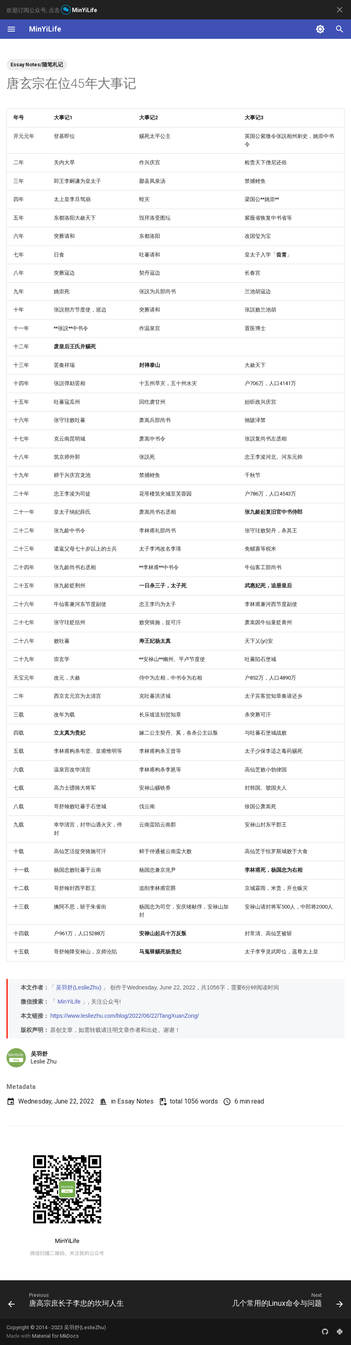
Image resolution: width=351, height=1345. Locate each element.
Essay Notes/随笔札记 (37, 64)
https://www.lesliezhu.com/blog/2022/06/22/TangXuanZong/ (124, 1015)
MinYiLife (68, 1001)
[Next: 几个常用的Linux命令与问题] (286, 1302)
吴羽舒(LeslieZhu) (78, 987)
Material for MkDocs (55, 1336)
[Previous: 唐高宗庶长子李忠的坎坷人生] (67, 1302)
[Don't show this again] (340, 10)
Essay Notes (135, 1101)
